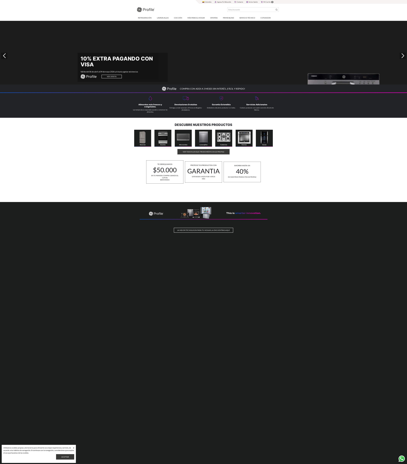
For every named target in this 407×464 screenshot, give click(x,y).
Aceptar (65, 457)
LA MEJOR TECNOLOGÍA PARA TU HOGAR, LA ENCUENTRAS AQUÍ (203, 230)
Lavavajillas (162, 18)
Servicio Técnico (247, 18)
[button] (403, 56)
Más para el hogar (196, 18)
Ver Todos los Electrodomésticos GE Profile (203, 152)
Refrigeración (145, 18)
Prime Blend (228, 18)
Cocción (178, 18)
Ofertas (213, 18)
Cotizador (266, 18)
